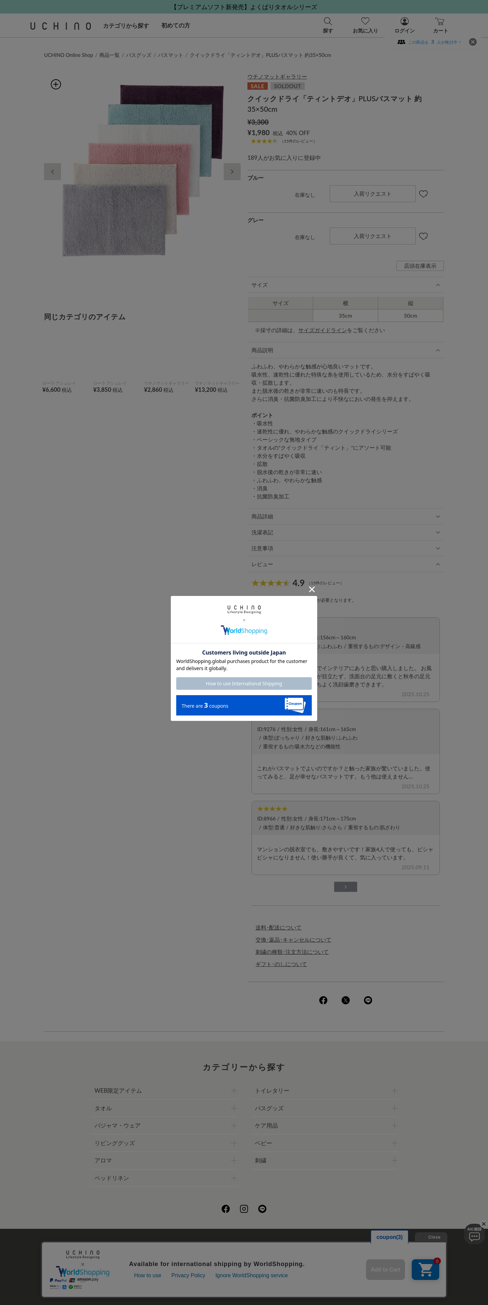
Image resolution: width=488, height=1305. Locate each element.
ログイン (307, 600)
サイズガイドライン (322, 330)
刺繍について (182, 1259)
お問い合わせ (244, 1274)
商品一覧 (109, 55)
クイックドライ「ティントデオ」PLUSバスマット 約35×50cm (260, 55)
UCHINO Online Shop (68, 55)
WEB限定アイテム (118, 1090)
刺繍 (260, 1160)
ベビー (263, 1143)
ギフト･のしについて (281, 964)
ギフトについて (225, 1259)
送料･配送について (279, 927)
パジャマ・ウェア (118, 1125)
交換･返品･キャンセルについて (293, 939)
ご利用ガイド (141, 1244)
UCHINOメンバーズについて (287, 1259)
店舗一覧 (268, 1244)
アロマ (103, 1160)
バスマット (170, 55)
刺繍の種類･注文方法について (292, 951)
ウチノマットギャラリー (277, 76)
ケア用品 (266, 1125)
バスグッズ (138, 55)
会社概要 (176, 1244)
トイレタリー (272, 1090)
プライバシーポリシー (222, 1244)
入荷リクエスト (373, 193)
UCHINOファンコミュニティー (325, 1244)
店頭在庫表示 (420, 265)
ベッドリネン (112, 1177)
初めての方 (175, 25)
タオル (103, 1108)
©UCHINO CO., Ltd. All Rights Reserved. (244, 1291)
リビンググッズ (115, 1143)
